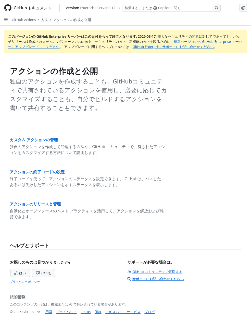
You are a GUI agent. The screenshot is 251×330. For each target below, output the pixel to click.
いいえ (43, 273)
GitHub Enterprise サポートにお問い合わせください (173, 46)
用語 (48, 311)
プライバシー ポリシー (25, 282)
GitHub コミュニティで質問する (154, 271)
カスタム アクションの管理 (34, 139)
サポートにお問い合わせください (155, 278)
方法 (44, 19)
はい (20, 273)
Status (86, 311)
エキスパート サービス (123, 311)
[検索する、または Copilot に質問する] (172, 8)
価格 (98, 311)
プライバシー (66, 311)
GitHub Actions (24, 19)
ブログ (149, 311)
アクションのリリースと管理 (35, 204)
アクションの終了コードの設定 (37, 172)
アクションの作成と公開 (72, 19)
